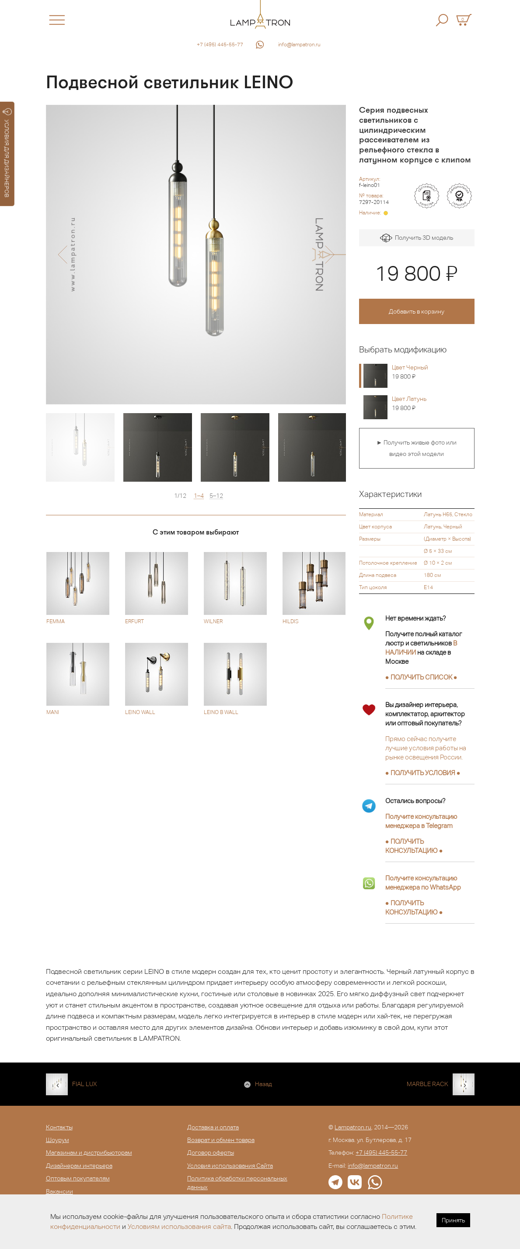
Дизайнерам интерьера (79, 1165)
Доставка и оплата (213, 1127)
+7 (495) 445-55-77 (220, 44)
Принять (453, 1220)
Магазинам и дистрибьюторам (89, 1152)
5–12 (216, 496)
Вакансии (59, 1191)
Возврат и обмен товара (221, 1139)
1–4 (199, 496)
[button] (62, 255)
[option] (196, 254)
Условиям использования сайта (179, 1226)
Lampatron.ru (353, 1127)
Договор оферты (210, 1152)
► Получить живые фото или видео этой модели (417, 448)
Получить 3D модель (416, 238)
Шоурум (57, 1139)
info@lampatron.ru (299, 44)
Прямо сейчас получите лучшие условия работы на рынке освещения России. (425, 748)
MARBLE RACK (427, 1083)
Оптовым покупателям (78, 1178)
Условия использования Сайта (230, 1165)
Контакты (59, 1127)
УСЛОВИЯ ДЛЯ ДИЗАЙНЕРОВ (7, 152)
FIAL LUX (84, 1083)
